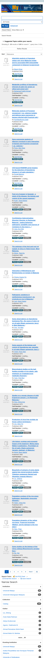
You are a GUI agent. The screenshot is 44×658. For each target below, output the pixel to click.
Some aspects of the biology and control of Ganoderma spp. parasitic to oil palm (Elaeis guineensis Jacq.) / (25, 347)
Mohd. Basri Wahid (20, 452)
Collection (6, 599)
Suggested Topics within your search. (17, 41)
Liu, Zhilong (18, 478)
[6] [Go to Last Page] (37, 572)
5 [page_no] (21, 572)
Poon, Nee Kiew (19, 148)
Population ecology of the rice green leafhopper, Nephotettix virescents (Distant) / (25, 498)
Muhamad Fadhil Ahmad (22, 91)
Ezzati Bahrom (19, 174)
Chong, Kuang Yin (20, 277)
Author (5, 608)
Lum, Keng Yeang (20, 301)
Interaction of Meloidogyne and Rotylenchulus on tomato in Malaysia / (25, 273)
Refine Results (22, 49)
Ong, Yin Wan (18, 327)
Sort (3, 54)
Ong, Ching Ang (19, 402)
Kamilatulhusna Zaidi (21, 119)
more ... (22, 637)
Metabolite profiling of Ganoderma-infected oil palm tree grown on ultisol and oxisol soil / (24, 87)
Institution (6, 586)
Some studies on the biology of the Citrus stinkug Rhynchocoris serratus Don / (25, 549)
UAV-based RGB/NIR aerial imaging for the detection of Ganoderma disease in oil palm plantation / (25, 170)
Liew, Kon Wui (19, 229)
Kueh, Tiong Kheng (20, 200)
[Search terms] (22, 18)
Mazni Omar (18, 69)
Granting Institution (10, 642)
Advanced (14, 26)
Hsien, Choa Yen (19, 503)
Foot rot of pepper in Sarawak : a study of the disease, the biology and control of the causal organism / (25, 196)
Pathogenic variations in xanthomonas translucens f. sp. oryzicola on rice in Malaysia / (23, 297)
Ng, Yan (16, 553)
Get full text (17, 73)
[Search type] (22, 22)
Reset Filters (6, 30)
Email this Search (9, 578)
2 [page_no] (10, 572)
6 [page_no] (25, 572)
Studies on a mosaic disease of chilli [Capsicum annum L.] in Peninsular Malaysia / (25, 398)
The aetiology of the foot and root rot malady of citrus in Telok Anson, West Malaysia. (25, 249)
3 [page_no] (14, 572)
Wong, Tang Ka (19, 253)
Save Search (26, 578)
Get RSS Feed (19, 576)
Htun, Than (18, 529)
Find (5, 26)
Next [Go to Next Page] (31, 572)
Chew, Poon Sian (20, 352)
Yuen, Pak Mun (19, 378)
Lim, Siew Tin (18, 424)
